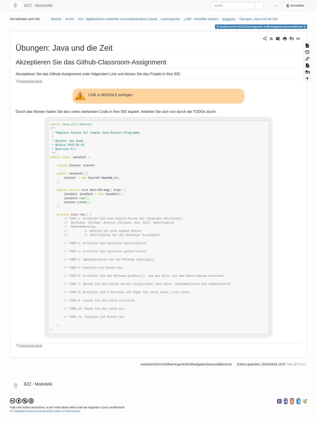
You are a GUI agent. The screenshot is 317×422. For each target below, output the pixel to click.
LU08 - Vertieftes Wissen (201, 19)
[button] (273, 5)
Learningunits (170, 19)
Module (56, 19)
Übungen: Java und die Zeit (258, 19)
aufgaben (228, 19)
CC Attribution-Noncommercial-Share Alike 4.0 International (45, 411)
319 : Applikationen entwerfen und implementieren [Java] (117, 19)
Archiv (69, 19)
